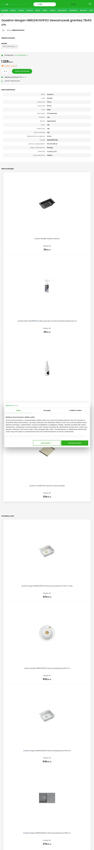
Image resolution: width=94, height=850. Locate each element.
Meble (45, 10)
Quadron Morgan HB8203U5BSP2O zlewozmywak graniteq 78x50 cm (47, 832)
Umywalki (4, 10)
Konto (73, 3)
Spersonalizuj (47, 443)
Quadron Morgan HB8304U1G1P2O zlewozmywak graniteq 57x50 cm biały (47, 585)
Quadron (50, 94)
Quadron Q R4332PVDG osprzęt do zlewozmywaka (47, 485)
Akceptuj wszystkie (74, 443)
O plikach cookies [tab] (75, 410)
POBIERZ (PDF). (52, 151)
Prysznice (29, 10)
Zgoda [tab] (18, 410)
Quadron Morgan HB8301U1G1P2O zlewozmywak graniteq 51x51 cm (47, 668)
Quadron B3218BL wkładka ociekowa (47, 238)
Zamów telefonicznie (12, 80)
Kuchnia (52, 10)
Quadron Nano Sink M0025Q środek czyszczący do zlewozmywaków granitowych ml (47, 320)
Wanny (38, 10)
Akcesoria (83, 10)
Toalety (21, 10)
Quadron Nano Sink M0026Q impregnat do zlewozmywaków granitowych (47, 403)
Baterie (13, 10)
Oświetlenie (73, 10)
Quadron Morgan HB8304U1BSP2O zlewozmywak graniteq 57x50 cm (47, 750)
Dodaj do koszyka (23, 71)
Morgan (50, 97)
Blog (91, 10)
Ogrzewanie (62, 10)
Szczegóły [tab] (47, 410)
